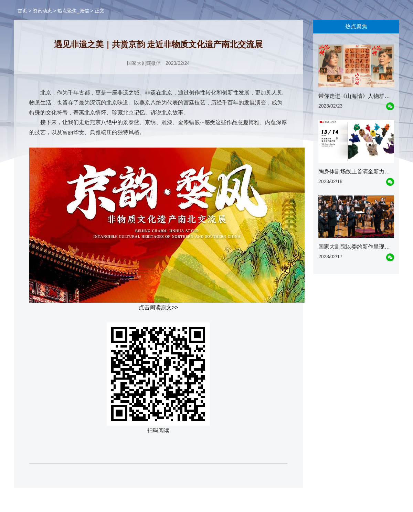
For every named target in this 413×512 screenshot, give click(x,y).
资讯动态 (42, 10)
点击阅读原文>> (158, 307)
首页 (22, 10)
